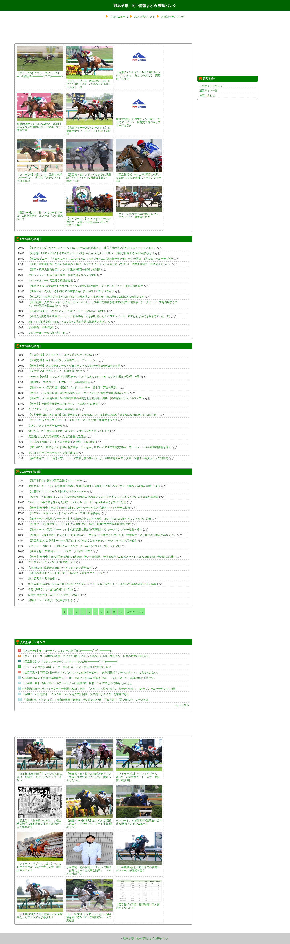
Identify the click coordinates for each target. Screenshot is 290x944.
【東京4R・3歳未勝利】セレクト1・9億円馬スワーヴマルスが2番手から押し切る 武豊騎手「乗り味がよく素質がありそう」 (102, 534)
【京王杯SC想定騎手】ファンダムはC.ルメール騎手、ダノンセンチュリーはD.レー (40, 775)
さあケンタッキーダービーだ (45, 425)
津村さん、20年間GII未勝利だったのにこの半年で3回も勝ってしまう (69, 430)
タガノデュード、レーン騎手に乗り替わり (53, 409)
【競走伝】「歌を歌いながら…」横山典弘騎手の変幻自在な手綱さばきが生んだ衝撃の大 (40, 822)
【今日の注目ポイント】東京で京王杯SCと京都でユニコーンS (65, 573)
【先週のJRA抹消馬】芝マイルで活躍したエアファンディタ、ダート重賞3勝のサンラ (89, 822)
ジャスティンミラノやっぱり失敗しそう (52, 562)
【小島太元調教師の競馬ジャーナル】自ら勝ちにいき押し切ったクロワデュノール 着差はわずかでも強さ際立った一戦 (99, 316)
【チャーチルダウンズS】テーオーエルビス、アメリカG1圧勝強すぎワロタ (72, 420)
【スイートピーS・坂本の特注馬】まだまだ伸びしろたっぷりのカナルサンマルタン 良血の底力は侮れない (85, 656)
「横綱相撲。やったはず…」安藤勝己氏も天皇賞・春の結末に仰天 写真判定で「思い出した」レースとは (86, 699)
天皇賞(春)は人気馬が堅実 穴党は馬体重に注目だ (57, 436)
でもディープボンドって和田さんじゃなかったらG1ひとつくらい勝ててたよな (74, 545)
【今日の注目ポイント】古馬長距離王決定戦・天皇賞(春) (62, 441)
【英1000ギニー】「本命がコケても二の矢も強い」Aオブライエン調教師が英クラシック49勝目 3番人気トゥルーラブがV (100, 258)
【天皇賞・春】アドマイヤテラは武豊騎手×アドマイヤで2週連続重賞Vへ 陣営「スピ (89, 176)
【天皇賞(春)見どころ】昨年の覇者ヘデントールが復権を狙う (139, 867)
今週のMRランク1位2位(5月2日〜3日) (50, 589)
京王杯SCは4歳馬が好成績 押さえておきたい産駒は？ (60, 567)
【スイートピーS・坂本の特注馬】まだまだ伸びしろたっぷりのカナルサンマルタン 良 (89, 82)
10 (120, 611)
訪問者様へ (207, 78)
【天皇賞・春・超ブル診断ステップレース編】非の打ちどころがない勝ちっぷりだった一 (89, 775)
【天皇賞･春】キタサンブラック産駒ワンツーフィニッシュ (63, 360)
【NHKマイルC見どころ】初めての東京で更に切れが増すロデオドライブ (71, 291)
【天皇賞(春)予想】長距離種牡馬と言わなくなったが (139, 904)
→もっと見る (181, 705)
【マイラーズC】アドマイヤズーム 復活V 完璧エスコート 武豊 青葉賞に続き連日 (139, 775)
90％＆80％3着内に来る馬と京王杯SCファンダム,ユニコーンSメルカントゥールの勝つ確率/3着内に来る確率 (92, 583)
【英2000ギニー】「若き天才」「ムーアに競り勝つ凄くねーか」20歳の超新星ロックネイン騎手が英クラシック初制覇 (98, 458)
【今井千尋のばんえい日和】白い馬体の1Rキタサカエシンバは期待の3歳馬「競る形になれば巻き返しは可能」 (93, 414)
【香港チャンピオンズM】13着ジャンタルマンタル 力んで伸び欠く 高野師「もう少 (139, 74)
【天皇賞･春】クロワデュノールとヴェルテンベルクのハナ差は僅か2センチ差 (74, 365)
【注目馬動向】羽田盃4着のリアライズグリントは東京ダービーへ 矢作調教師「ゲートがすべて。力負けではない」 (91, 672)
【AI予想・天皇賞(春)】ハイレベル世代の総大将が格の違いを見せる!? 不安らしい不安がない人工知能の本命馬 (93, 496)
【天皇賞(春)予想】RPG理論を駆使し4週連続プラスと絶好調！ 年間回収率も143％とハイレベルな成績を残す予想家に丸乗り (102, 556)
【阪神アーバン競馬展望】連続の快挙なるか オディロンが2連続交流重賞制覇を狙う (78, 392)
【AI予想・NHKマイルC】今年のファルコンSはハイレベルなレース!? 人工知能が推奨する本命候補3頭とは (91, 253)
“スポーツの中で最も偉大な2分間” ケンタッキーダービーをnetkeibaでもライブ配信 (77, 502)
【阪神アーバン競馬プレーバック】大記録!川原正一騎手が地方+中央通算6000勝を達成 (79, 524)
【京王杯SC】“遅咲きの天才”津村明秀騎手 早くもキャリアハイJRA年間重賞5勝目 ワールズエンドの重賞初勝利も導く (99, 447)
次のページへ (135, 611)
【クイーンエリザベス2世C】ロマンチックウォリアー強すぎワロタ (139, 214)
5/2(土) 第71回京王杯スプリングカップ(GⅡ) (54, 594)
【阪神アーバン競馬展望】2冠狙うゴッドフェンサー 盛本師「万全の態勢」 (73, 387)
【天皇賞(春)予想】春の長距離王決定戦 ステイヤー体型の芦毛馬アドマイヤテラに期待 (79, 507)
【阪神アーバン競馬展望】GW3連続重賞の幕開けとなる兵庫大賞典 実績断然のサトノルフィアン (86, 398)
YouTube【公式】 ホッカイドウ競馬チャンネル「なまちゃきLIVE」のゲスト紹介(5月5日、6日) (84, 376)
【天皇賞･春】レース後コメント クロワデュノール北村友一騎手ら (67, 310)
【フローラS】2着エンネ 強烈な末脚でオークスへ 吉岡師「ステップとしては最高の (40, 176)
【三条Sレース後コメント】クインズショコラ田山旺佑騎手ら (64, 513)
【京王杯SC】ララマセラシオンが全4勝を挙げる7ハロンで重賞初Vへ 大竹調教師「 (89, 915)
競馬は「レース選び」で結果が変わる (50, 600)
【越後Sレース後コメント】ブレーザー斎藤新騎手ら (59, 382)
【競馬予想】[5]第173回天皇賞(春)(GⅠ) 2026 (55, 480)
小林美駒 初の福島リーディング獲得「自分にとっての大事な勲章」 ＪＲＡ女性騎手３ (89, 869)
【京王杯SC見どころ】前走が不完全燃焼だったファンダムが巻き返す (40, 914)
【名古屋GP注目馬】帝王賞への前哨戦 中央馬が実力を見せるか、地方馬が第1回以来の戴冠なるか (86, 296)
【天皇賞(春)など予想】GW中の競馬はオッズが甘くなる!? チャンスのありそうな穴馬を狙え (82, 540)
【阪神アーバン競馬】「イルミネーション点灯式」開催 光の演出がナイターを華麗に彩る (75, 694)
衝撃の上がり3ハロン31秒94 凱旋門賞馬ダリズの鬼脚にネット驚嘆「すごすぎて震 (40, 125)
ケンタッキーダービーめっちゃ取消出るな (53, 452)
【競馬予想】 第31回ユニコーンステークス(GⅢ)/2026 (60, 551)
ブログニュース (119, 16)
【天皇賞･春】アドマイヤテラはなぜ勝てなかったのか (60, 354)
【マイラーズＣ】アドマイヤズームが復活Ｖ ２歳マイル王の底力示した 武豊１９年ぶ (89, 220)
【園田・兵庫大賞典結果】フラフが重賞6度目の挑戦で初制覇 (64, 269)
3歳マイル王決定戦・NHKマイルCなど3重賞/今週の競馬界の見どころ (69, 321)
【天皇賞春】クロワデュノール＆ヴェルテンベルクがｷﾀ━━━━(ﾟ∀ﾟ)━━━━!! (70, 661)
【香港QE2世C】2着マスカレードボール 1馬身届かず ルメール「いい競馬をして (40, 214)
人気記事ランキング (172, 16)
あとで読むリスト (144, 16)
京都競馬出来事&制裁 (41, 327)
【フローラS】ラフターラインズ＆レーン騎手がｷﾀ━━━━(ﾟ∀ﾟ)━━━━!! (40, 73)
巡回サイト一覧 (208, 90)
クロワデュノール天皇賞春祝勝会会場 (50, 280)
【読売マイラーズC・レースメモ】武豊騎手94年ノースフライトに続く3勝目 (89, 129)
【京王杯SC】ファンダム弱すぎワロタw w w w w (57, 491)
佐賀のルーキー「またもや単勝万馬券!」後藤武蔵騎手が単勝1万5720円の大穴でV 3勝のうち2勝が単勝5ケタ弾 (94, 486)
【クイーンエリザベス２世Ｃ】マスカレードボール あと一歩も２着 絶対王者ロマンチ (40, 865)
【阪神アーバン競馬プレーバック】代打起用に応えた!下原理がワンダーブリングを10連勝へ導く (85, 529)
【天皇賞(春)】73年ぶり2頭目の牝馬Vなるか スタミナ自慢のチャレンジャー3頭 (139, 176)
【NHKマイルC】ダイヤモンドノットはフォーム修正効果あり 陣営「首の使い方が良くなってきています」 (92, 247)
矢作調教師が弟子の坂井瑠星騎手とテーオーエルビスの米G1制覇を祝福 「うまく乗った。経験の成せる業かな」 (89, 677)
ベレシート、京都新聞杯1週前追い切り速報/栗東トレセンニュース (139, 820)
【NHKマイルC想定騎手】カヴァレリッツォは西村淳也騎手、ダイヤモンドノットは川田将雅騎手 (85, 285)
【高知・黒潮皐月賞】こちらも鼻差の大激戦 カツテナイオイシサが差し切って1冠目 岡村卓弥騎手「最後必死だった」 (99, 264)
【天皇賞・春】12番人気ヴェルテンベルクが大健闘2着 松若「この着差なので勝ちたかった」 (78, 683)
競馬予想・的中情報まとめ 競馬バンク (145, 6)
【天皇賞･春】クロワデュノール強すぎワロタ (55, 371)
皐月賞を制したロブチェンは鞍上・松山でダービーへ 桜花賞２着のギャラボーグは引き (139, 120)
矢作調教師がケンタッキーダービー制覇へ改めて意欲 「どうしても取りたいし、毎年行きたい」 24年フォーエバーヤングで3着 (99, 688)
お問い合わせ (207, 95)
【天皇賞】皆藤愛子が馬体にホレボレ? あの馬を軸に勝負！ (64, 403)
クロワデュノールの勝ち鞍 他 (46, 332)
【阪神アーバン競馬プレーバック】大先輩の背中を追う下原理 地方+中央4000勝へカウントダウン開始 (89, 518)
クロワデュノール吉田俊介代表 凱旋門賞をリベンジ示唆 (62, 275)
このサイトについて (211, 85)
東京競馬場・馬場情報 (41, 578)
